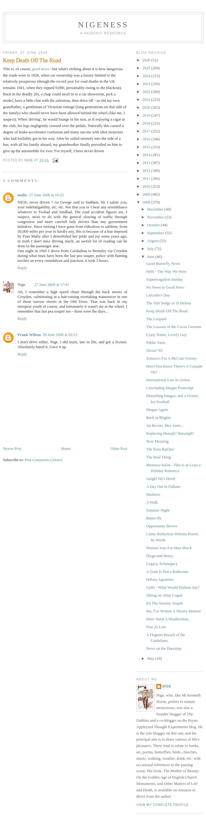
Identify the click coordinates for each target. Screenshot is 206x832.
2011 (146, 178)
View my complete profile (162, 804)
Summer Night (157, 510)
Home (66, 448)
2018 (146, 123)
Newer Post (12, 448)
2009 (146, 194)
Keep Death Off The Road (167, 311)
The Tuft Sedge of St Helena (168, 303)
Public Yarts (155, 342)
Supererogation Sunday (164, 279)
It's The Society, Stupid (164, 603)
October (154, 225)
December (155, 209)
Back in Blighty (158, 417)
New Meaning (157, 441)
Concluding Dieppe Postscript (169, 387)
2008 (146, 202)
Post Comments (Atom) (43, 459)
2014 (146, 154)
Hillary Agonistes (160, 579)
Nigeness (103, 24)
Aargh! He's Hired (160, 478)
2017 (146, 131)
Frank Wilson (29, 334)
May (151, 658)
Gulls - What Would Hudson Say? (173, 587)
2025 (146, 68)
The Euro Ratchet (160, 449)
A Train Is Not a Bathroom (167, 571)
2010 (146, 186)
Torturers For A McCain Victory (171, 358)
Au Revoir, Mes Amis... (164, 425)
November (156, 217)
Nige (21, 284)
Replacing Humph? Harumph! (170, 433)
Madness (153, 494)
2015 (146, 147)
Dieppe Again (157, 409)
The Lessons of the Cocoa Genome (173, 326)
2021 (146, 99)
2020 (146, 107)
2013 (146, 162)
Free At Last (155, 627)
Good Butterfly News (163, 263)
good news (40, 69)
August (153, 240)
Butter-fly (153, 518)
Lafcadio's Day (158, 295)
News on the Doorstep (163, 648)
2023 (146, 83)
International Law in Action (168, 380)
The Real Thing (158, 457)
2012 (146, 170)
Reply (22, 267)
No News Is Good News (165, 287)
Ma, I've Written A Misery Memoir (173, 611)
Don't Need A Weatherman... (168, 619)
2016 (146, 139)
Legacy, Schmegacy (162, 563)
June (151, 256)
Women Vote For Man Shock (169, 548)
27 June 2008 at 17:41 (51, 284)
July (151, 248)
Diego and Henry (159, 555)
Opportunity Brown (161, 526)
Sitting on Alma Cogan (164, 595)
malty (22, 195)
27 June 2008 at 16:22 (46, 195)
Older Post (119, 448)
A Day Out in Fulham (163, 486)
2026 (146, 60)
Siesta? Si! (154, 350)
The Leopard (156, 319)
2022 (146, 91)
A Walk (152, 502)
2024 (146, 76)
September (156, 233)
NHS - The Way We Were (166, 271)
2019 (146, 115)
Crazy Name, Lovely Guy (166, 334)
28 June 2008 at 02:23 (59, 334)
